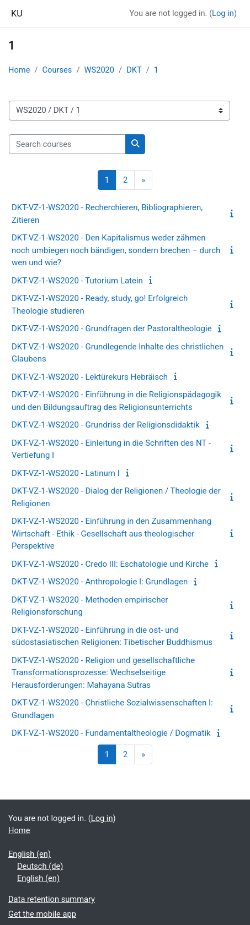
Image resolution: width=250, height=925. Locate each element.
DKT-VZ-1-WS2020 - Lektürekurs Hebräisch (90, 377)
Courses (57, 70)
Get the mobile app (42, 914)
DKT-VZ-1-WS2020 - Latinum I (66, 473)
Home (19, 70)
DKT (134, 70)
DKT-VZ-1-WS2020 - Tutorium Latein (77, 281)
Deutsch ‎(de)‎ (40, 866)
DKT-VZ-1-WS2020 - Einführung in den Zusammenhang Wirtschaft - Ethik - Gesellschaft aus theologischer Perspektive (111, 533)
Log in (223, 13)
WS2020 (99, 70)
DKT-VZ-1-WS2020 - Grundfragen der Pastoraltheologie (112, 328)
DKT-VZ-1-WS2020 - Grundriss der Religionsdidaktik (106, 425)
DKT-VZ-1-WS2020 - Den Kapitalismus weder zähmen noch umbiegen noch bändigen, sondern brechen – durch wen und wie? (116, 250)
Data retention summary (51, 899)
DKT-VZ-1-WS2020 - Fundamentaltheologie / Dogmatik (111, 733)
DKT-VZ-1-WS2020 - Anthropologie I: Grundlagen (100, 582)
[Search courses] (67, 144)
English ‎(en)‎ (29, 854)
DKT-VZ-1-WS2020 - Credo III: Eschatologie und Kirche (110, 564)
